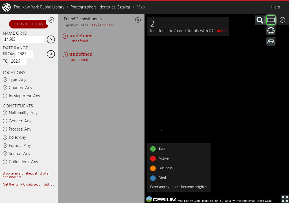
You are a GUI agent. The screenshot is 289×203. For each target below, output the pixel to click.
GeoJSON (107, 25)
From (9, 54)
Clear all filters (29, 24)
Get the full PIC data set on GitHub (28, 184)
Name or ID (15, 33)
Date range (15, 48)
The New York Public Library (39, 7)
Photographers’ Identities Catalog (100, 7)
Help (275, 7)
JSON (93, 25)
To (5, 61)
